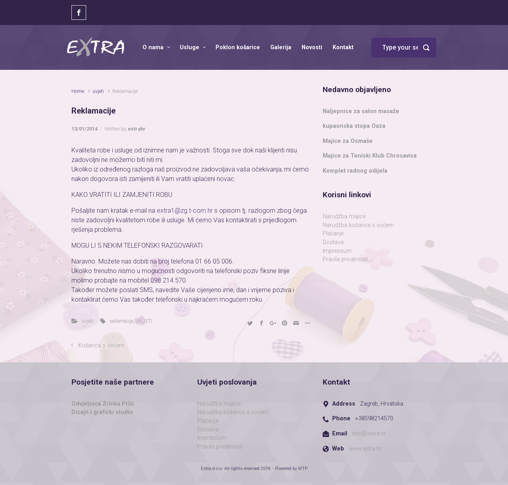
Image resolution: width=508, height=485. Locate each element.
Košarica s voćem (101, 345)
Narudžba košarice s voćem (358, 225)
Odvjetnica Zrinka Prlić (103, 403)
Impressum (337, 251)
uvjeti (98, 91)
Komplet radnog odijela (355, 170)
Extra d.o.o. (212, 468)
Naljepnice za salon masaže (361, 111)
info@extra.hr (369, 433)
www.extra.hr (365, 448)
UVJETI (144, 321)
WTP (303, 468)
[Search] (403, 48)
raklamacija (121, 321)
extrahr (137, 129)
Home (77, 91)
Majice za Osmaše (348, 141)
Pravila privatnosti (345, 259)
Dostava (333, 242)
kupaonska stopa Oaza (354, 126)
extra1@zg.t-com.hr (185, 210)
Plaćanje (333, 233)
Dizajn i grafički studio (102, 412)
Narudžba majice (344, 216)
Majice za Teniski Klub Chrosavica (370, 155)
